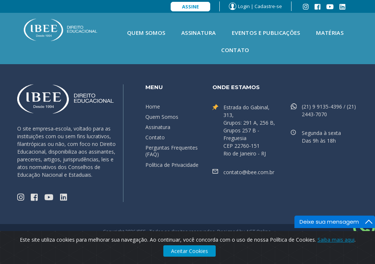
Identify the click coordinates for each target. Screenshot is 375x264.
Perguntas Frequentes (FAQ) (171, 151)
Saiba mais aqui (336, 239)
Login (244, 6)
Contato (235, 50)
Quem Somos (146, 32)
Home (152, 106)
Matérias (329, 32)
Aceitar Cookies (189, 250)
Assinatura (198, 32)
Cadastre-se (268, 6)
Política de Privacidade (171, 164)
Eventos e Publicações (266, 32)
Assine (190, 6)
